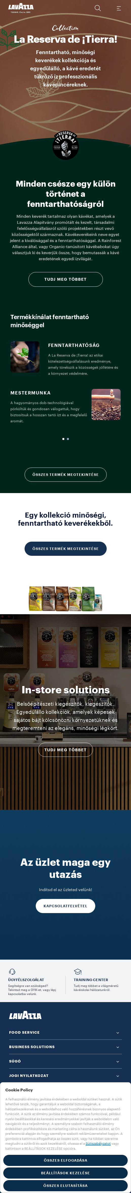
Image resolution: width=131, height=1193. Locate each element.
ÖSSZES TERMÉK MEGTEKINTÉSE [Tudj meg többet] (65, 548)
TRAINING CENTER (91, 980)
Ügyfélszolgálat (26, 980)
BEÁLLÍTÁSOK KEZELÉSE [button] (65, 1173)
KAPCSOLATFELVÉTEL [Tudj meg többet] (65, 906)
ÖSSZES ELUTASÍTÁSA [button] (65, 1185)
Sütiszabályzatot (98, 1143)
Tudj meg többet (65, 279)
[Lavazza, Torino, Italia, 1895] (21, 8)
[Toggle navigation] (118, 8)
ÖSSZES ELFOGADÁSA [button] (65, 1160)
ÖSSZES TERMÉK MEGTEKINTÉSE (65, 474)
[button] (98, 8)
